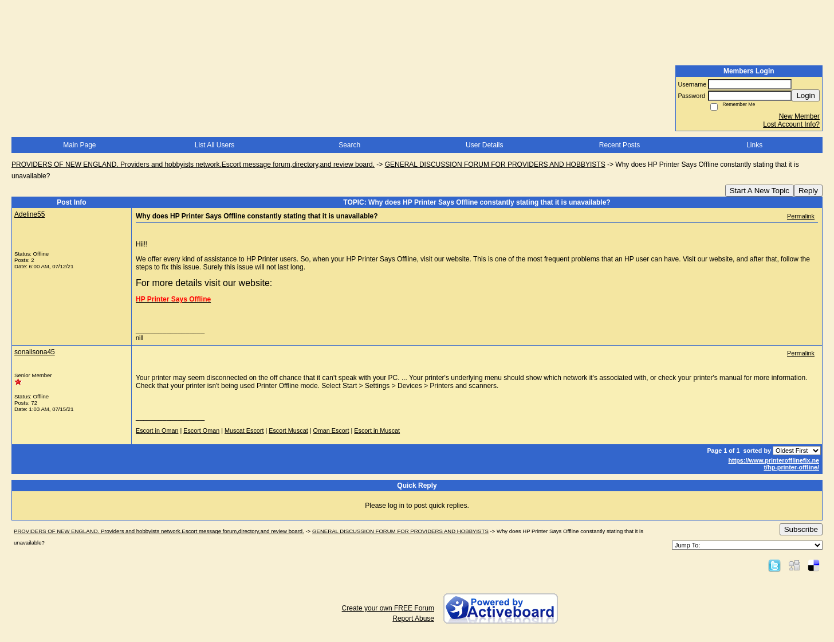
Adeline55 (29, 214)
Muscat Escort (244, 430)
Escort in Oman (157, 430)
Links (754, 145)
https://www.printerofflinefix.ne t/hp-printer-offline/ (773, 464)
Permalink (801, 216)
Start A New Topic (759, 190)
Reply (808, 190)
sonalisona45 (34, 352)
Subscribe (801, 529)
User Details (484, 145)
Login (805, 95)
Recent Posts (619, 145)
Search (349, 145)
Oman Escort (331, 430)
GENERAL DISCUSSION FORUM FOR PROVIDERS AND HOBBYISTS (495, 164)
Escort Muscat (288, 430)
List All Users (214, 145)
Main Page (79, 145)
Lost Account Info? (791, 124)
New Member (799, 116)
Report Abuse (413, 618)
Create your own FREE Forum (388, 608)
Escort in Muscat (377, 430)
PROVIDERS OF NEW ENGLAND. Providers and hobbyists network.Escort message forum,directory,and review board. (193, 164)
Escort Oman (201, 430)
